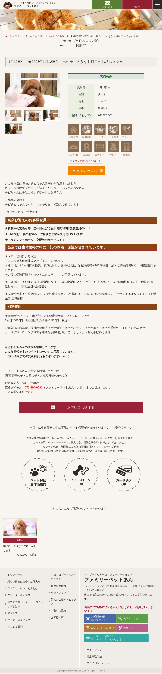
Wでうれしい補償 (101, 628)
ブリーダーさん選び (18, 596)
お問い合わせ (107, 7)
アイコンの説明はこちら (83, 161)
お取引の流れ (58, 611)
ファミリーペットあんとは (22, 589)
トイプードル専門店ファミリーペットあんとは (106, 638)
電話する (137, 7)
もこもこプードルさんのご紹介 (47, 36)
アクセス (12, 614)
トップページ (17, 36)
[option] (32, 90)
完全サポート (130, 628)
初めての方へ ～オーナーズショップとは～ (25, 604)
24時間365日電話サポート (98, 619)
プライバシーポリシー (99, 663)
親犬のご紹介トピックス (63, 602)
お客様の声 (57, 618)
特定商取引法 (94, 657)
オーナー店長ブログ (18, 620)
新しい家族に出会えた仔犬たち (25, 582)
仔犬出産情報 (58, 586)
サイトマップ (94, 650)
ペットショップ (60, 593)
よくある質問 (15, 627)
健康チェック (130, 619)
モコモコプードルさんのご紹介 (63, 577)
